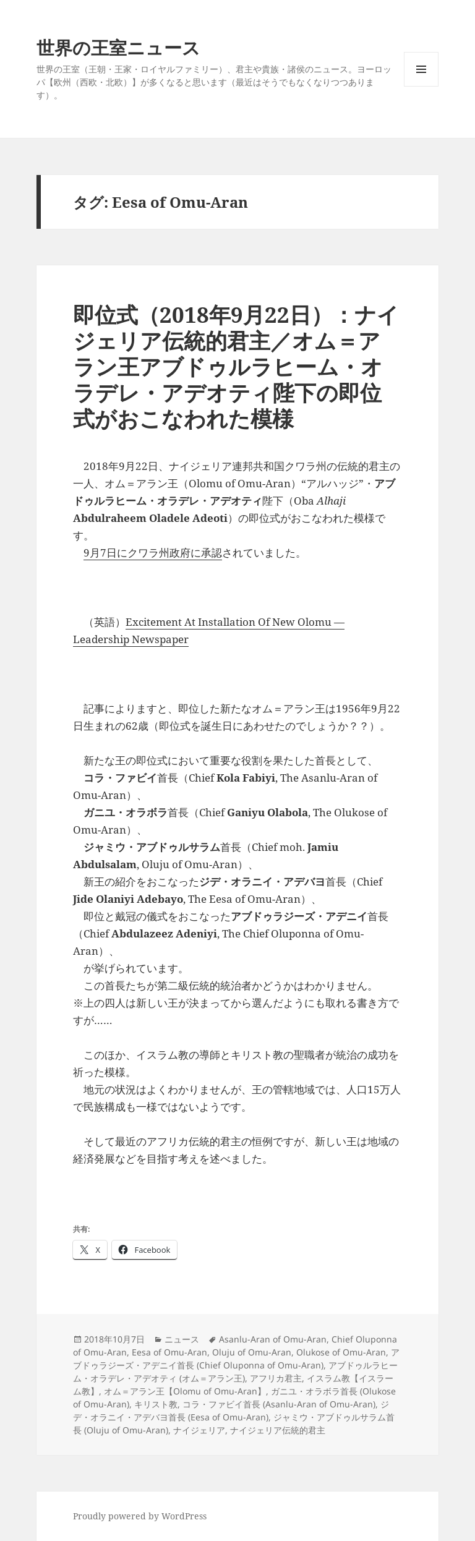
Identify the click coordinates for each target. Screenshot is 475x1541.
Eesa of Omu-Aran (169, 1352)
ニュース (182, 1339)
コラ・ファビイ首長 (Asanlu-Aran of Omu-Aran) (278, 1404)
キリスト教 (156, 1404)
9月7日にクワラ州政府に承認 (152, 552)
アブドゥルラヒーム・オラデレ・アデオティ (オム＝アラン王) (235, 1371)
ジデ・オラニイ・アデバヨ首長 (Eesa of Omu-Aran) (231, 1410)
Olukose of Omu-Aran (341, 1352)
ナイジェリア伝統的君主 (277, 1430)
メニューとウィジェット (421, 86)
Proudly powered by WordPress (140, 1516)
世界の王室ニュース (118, 47)
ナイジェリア (199, 1430)
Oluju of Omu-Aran (251, 1352)
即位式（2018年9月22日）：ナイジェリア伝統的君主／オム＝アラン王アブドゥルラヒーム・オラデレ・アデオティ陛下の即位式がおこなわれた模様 (236, 366)
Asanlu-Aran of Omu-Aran (273, 1339)
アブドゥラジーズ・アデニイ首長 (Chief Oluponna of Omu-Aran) (236, 1358)
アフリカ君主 (276, 1378)
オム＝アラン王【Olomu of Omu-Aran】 (185, 1391)
